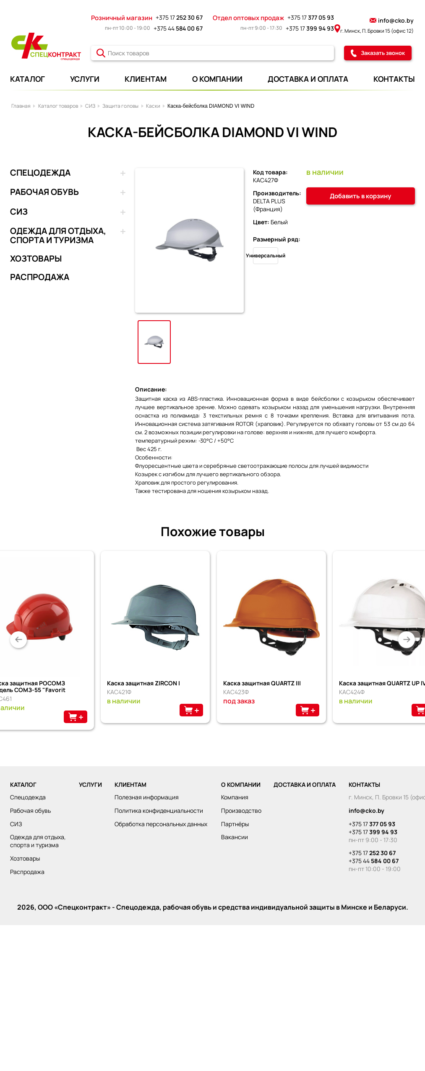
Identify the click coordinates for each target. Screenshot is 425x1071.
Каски (153, 105)
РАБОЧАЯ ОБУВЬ (44, 192)
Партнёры (235, 824)
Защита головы (120, 105)
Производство (241, 810)
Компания (234, 797)
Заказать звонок (378, 52)
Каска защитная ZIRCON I (143, 683)
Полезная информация (147, 797)
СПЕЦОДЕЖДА (40, 173)
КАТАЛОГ (27, 79)
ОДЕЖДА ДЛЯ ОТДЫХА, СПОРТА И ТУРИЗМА (58, 235)
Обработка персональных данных (161, 824)
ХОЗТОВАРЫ (36, 258)
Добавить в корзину (360, 196)
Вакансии (234, 837)
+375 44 (178, 28)
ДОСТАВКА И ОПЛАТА (308, 79)
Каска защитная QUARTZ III (262, 683)
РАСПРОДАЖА (39, 277)
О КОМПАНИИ (217, 79)
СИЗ (90, 105)
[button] (18, 639)
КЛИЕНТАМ (146, 79)
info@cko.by (392, 20)
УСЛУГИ (84, 79)
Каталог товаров (58, 105)
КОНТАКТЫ (394, 79)
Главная (21, 105)
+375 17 (179, 17)
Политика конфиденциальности (159, 810)
